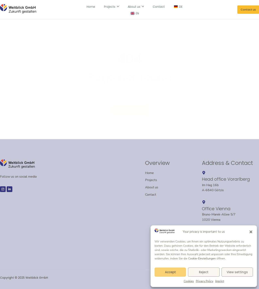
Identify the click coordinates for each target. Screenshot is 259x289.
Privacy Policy (204, 281)
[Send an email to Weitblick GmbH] (248, 9)
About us (126, 9)
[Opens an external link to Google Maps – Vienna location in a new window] (204, 202)
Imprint (219, 281)
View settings (237, 272)
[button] (251, 232)
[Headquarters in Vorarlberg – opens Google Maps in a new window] (204, 173)
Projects (102, 9)
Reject (203, 272)
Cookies (189, 281)
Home (83, 9)
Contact (148, 9)
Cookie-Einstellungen (202, 258)
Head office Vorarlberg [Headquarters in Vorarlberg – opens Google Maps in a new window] (226, 179)
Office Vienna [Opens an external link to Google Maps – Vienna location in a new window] (216, 209)
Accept (170, 272)
